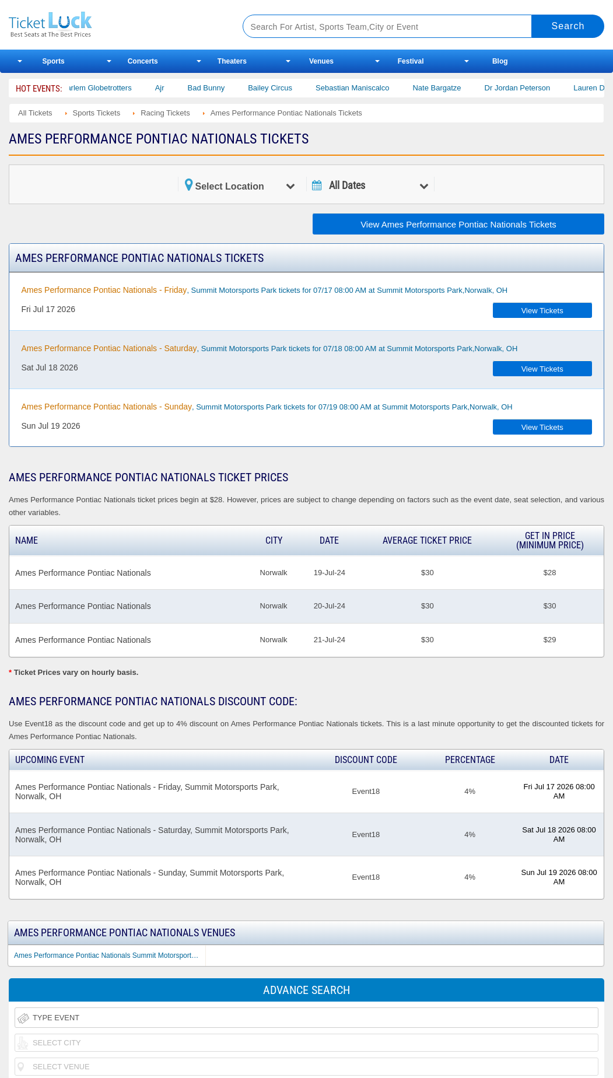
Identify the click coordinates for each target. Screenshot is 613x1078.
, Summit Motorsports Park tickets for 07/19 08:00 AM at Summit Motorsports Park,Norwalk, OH (266, 406)
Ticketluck (113, 25)
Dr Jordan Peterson (526, 87)
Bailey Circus (279, 87)
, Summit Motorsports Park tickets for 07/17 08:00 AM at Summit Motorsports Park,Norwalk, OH (264, 290)
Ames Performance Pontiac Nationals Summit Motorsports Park (109, 955)
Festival (411, 61)
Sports (54, 61)
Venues (321, 61)
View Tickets (542, 310)
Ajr (168, 87)
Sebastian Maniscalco (360, 87)
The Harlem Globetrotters (97, 87)
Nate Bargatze (445, 87)
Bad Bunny (214, 87)
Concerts (143, 61)
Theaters (232, 61)
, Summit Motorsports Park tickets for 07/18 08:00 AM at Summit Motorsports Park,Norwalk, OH (269, 348)
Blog (500, 61)
